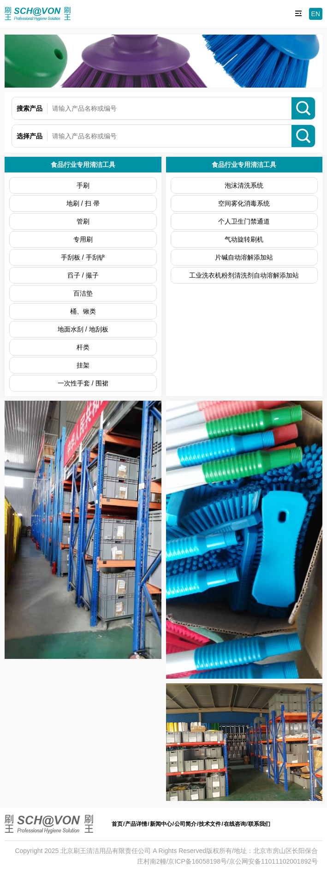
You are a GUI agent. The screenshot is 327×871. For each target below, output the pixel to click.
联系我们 (259, 824)
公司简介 (185, 824)
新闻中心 (161, 824)
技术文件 (210, 824)
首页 (117, 824)
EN (315, 14)
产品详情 (136, 824)
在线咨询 (235, 824)
